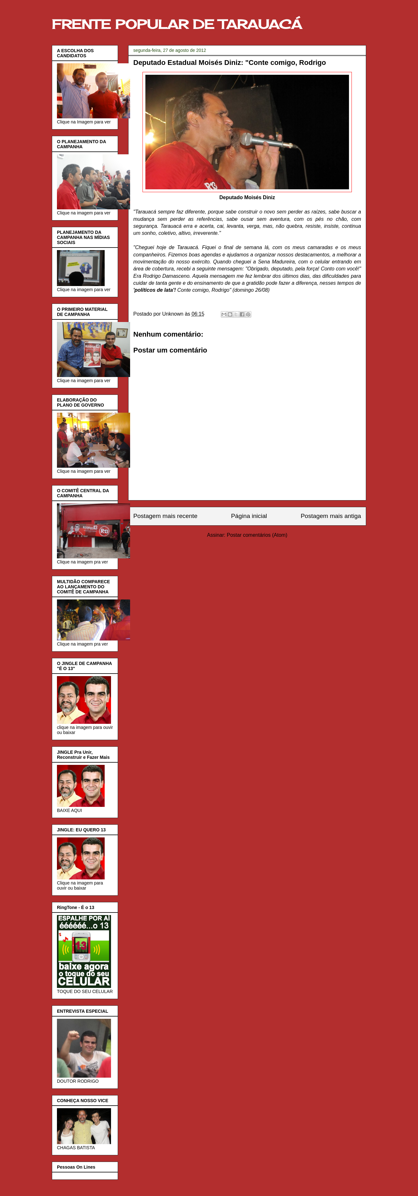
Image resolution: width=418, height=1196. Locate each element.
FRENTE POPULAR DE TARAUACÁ (177, 24)
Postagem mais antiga (331, 516)
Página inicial (249, 516)
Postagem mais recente (165, 516)
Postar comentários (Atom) (257, 535)
